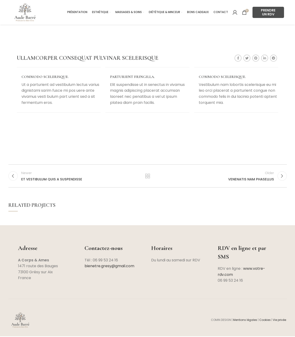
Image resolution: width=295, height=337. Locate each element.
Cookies (265, 321)
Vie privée (280, 321)
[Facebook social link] (238, 58)
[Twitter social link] (246, 58)
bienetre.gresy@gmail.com (109, 266)
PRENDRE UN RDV (268, 12)
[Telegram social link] (273, 58)
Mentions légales (245, 321)
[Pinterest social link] (255, 58)
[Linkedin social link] (264, 58)
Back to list (147, 176)
